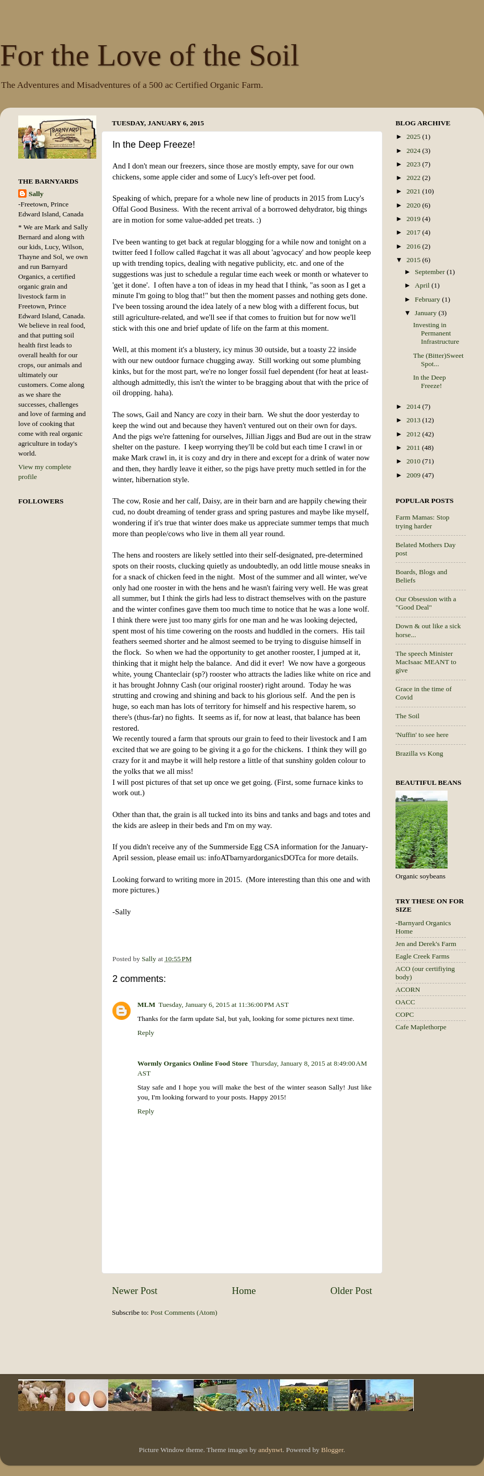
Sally (36, 194)
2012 (414, 434)
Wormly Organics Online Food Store (192, 1063)
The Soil (407, 716)
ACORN (408, 989)
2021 (414, 191)
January (426, 313)
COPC (405, 1014)
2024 (414, 150)
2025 (414, 136)
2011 (414, 447)
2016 (414, 246)
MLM (146, 1004)
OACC (405, 1002)
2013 (414, 420)
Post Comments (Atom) (183, 1312)
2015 (414, 260)
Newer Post (135, 1290)
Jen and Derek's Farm (426, 944)
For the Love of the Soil (149, 55)
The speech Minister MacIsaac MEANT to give (426, 662)
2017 (414, 232)
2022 (414, 178)
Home (244, 1290)
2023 (414, 164)
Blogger (332, 1450)
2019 (414, 219)
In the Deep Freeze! (429, 381)
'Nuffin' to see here (422, 735)
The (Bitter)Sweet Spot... (438, 360)
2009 (414, 475)
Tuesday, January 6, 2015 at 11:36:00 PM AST (224, 1004)
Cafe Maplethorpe (421, 1027)
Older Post (351, 1290)
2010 (414, 461)
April (423, 285)
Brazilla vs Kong (419, 753)
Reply (145, 1033)
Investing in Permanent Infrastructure (436, 333)
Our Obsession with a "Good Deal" (426, 603)
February (428, 299)
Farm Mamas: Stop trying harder (423, 521)
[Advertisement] (437, 1204)
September (431, 272)
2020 (414, 205)
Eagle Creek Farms (422, 956)
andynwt (270, 1450)
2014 (414, 406)
